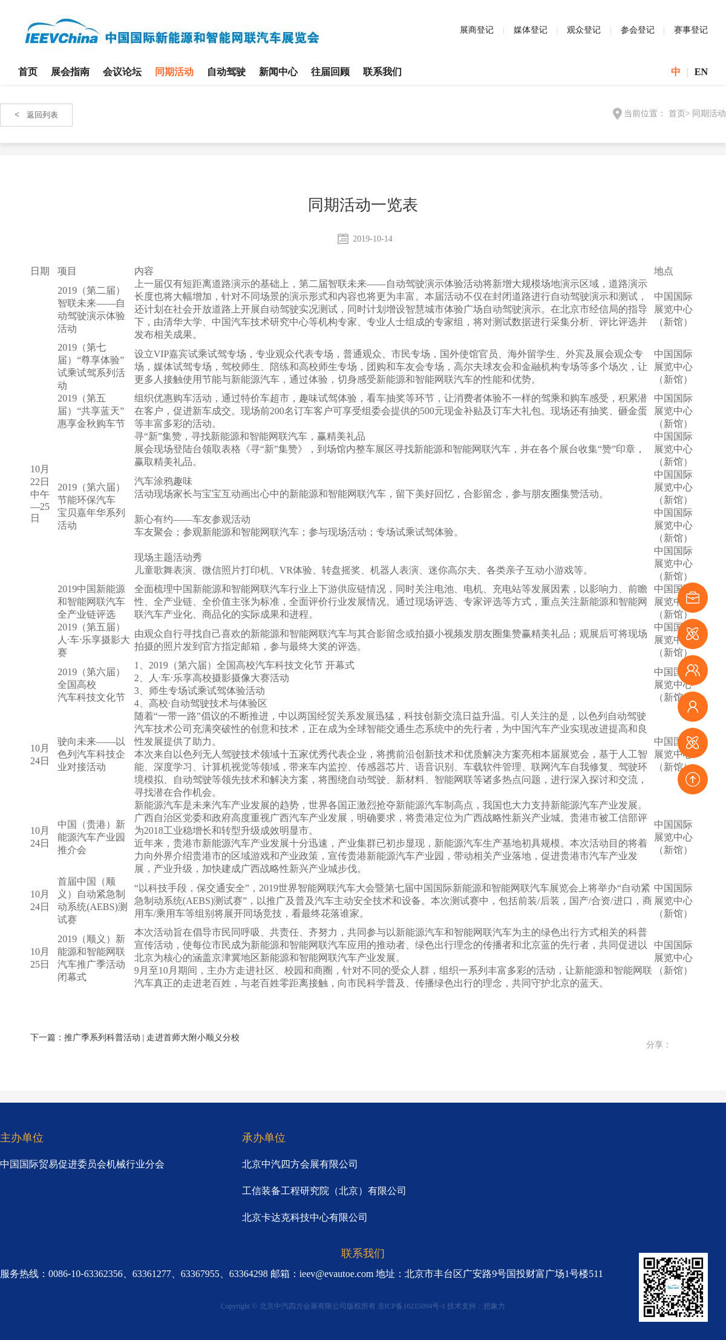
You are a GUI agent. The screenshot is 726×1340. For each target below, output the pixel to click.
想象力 (494, 1306)
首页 (28, 72)
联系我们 (382, 72)
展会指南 (70, 72)
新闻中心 (278, 72)
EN (701, 72)
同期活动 (174, 72)
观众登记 (584, 30)
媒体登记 (531, 30)
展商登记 (477, 30)
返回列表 (36, 114)
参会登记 (638, 30)
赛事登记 (691, 30)
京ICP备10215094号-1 (412, 1306)
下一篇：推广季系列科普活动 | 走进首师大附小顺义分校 (135, 1037)
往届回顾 (330, 72)
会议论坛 (122, 72)
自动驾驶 (226, 72)
